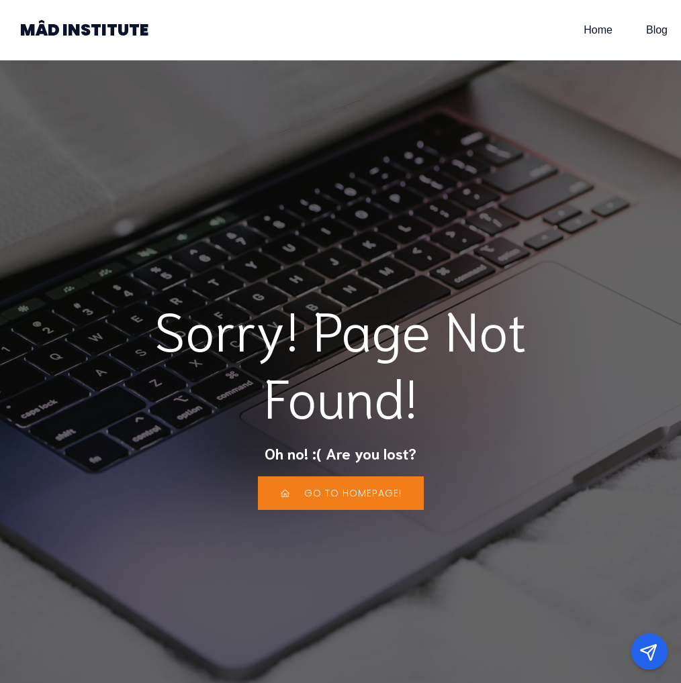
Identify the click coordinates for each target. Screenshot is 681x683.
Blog (657, 30)
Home (598, 30)
